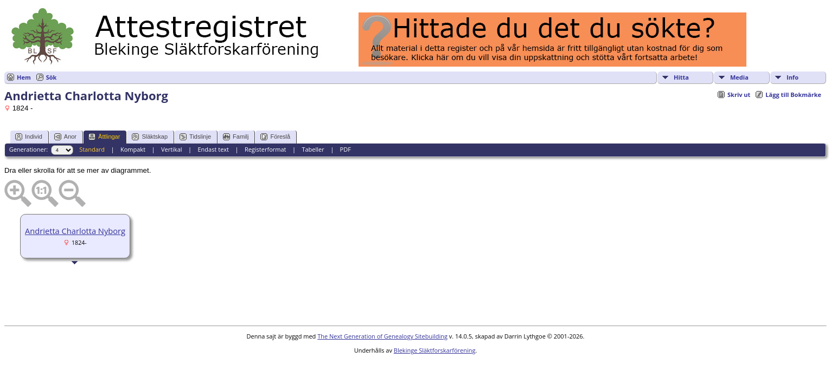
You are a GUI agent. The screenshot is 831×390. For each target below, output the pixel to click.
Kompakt (132, 149)
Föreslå (275, 137)
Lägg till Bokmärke (793, 94)
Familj (235, 137)
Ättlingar (104, 137)
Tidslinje (195, 137)
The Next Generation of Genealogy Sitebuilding (382, 336)
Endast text (213, 149)
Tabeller (313, 149)
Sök (51, 77)
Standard (92, 149)
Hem (24, 77)
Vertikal (171, 149)
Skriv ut (738, 94)
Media (739, 77)
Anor (65, 137)
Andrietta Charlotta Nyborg (75, 230)
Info (792, 77)
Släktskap (150, 137)
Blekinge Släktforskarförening (435, 350)
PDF (345, 149)
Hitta (681, 77)
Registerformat (265, 149)
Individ (28, 137)
